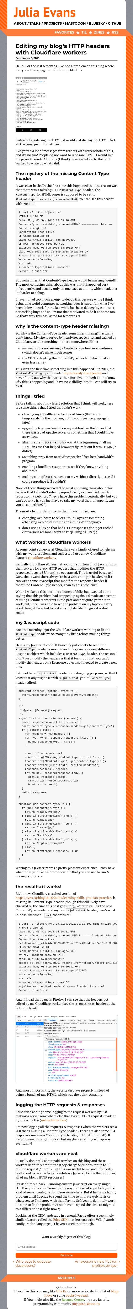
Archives (66, 1278)
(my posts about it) (86, 1303)
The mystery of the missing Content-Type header (62, 176)
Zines (99, 32)
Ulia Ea (61, 1291)
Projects (53, 23)
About (20, 23)
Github (114, 23)
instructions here (53, 1120)
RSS (115, 32)
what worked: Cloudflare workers (53, 542)
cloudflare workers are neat (47, 1153)
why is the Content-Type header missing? (63, 326)
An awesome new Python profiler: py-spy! (96, 1263)
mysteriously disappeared (82, 373)
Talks (35, 23)
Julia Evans (45, 12)
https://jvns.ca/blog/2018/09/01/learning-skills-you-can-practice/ (64, 897)
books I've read (77, 1295)
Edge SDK (60, 1219)
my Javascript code (37, 622)
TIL (84, 32)
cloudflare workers (41, 557)
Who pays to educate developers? (33, 1263)
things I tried (30, 396)
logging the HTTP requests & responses (60, 1104)
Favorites (64, 32)
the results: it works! (39, 886)
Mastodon (75, 23)
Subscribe (66, 1255)
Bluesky (97, 23)
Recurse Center (73, 1299)
